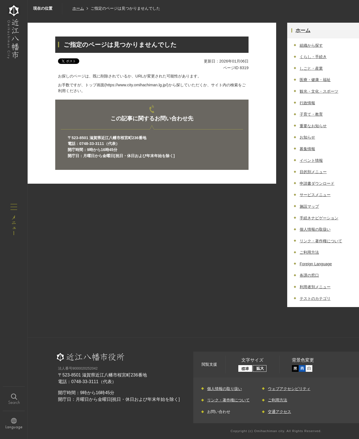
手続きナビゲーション (319, 218)
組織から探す (311, 45)
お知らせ (307, 137)
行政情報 (307, 103)
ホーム (78, 8)
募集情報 (307, 149)
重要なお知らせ (313, 126)
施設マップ (309, 206)
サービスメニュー (315, 195)
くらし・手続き (313, 56)
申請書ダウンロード (317, 183)
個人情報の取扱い (315, 229)
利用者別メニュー (315, 287)
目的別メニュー (313, 172)
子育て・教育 (311, 114)
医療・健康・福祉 (315, 79)
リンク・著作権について (321, 241)
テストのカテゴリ (315, 298)
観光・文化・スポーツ (319, 91)
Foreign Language (316, 264)
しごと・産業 (311, 68)
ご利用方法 (309, 252)
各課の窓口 (309, 275)
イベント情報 (311, 160)
